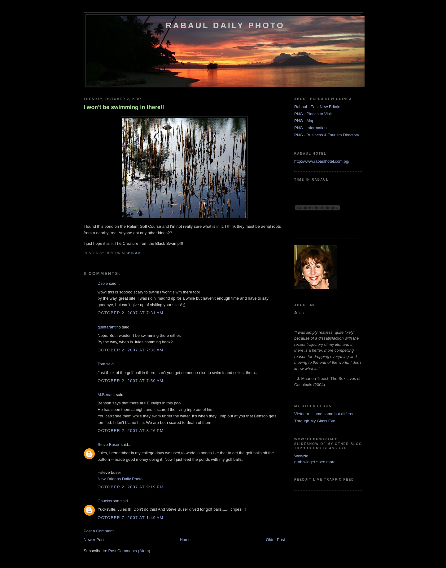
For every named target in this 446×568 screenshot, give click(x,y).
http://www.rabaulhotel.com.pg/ (321, 161)
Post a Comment (99, 531)
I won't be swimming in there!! (124, 107)
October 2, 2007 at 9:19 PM (131, 487)
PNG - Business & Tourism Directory (326, 135)
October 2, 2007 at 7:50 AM (131, 380)
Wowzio (301, 456)
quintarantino (109, 327)
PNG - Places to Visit (313, 114)
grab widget (304, 462)
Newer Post (94, 539)
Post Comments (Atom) (129, 550)
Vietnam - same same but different (325, 414)
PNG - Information (310, 127)
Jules (299, 312)
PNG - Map (304, 120)
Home (185, 539)
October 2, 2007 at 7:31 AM (131, 312)
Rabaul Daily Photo (225, 25)
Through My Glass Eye (314, 421)
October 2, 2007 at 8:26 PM (131, 430)
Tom (101, 364)
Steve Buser (109, 444)
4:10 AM (134, 253)
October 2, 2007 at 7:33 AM (131, 350)
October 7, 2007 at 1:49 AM (131, 517)
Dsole (103, 283)
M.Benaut (106, 394)
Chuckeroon (108, 501)
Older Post (275, 539)
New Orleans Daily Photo (120, 479)
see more (327, 462)
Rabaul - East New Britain (317, 106)
